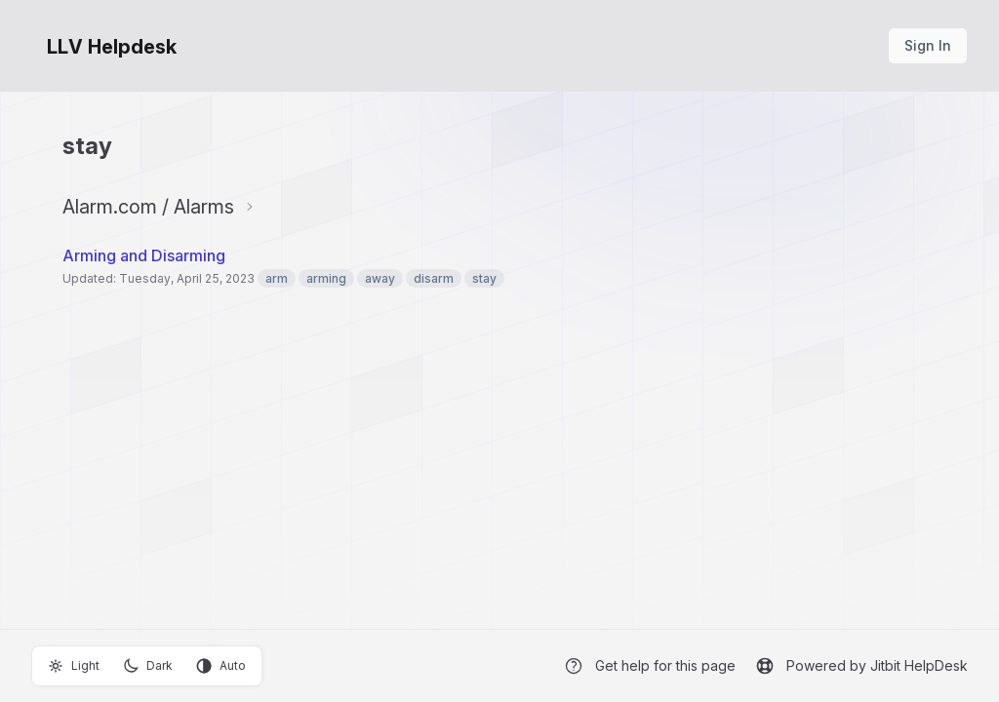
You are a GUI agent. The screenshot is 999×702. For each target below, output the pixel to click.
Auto (221, 666)
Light (74, 666)
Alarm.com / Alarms (148, 206)
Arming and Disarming (143, 255)
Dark (148, 666)
